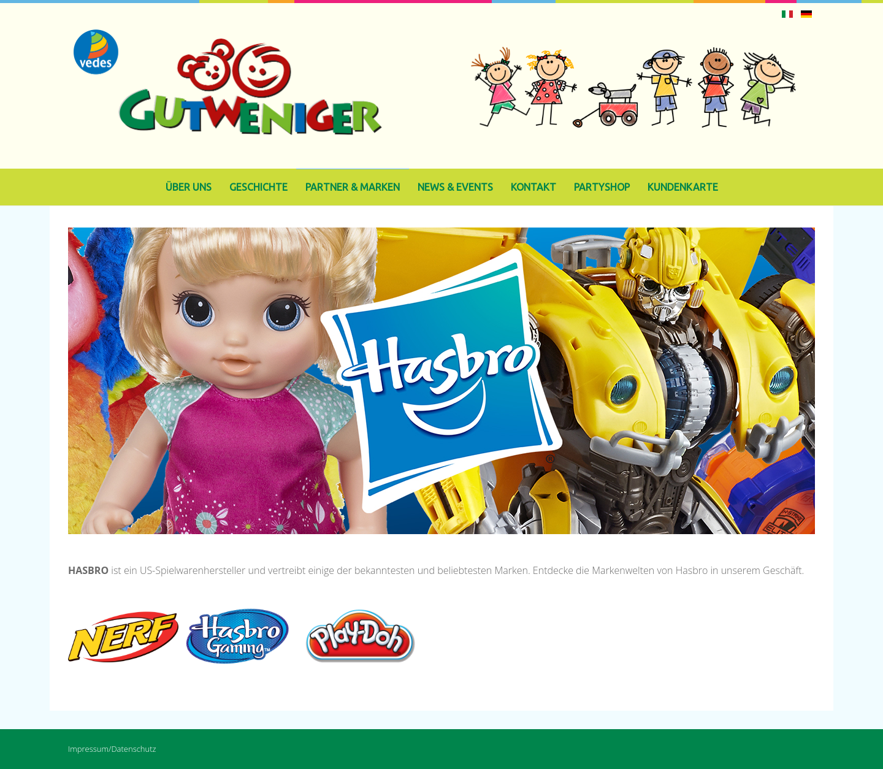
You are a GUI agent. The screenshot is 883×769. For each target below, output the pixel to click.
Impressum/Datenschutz (112, 748)
